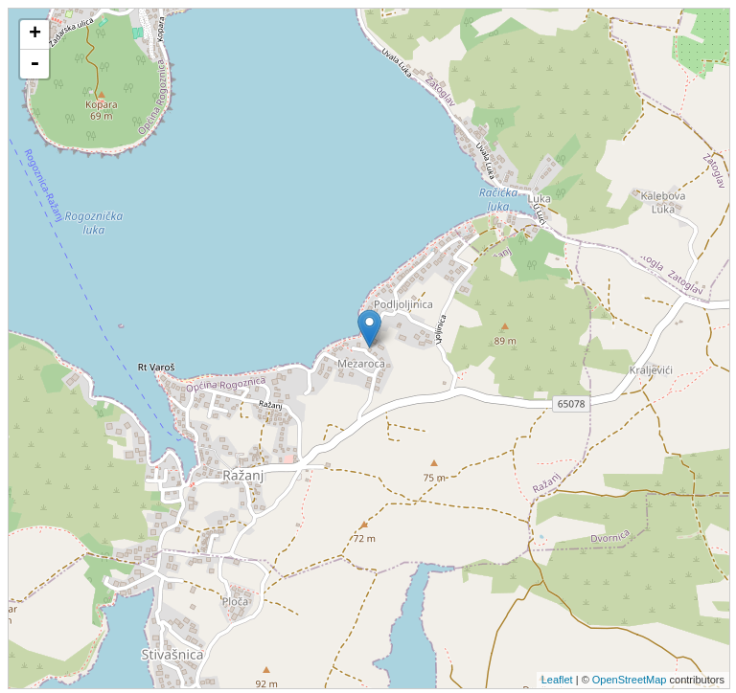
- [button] (34, 64)
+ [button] (35, 34)
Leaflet (557, 679)
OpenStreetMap (629, 679)
